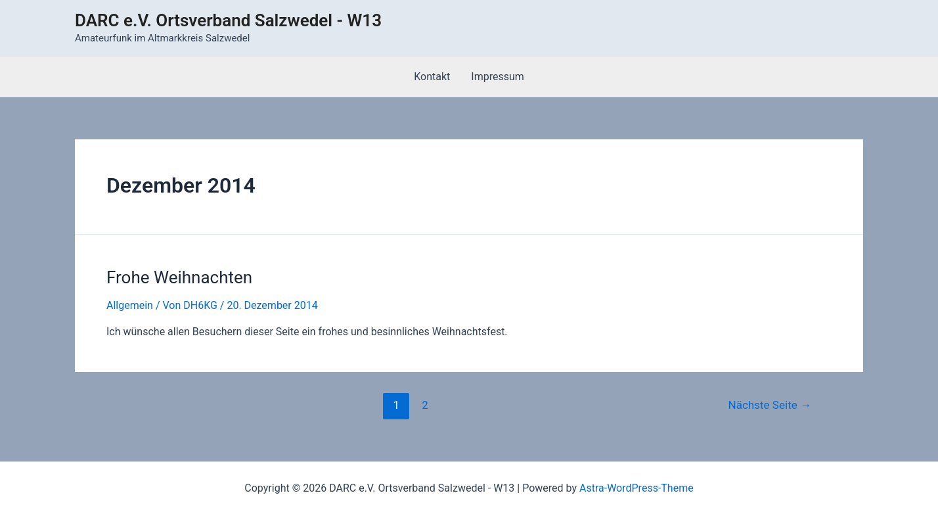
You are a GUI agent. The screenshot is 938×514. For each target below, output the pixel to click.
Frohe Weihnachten (179, 277)
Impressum (497, 76)
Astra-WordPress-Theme (636, 488)
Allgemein (129, 305)
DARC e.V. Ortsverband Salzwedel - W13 (228, 20)
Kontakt (432, 76)
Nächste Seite (769, 404)
